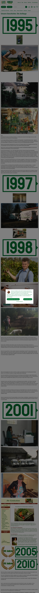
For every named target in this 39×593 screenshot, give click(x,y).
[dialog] (19, 296)
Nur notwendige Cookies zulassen (13, 299)
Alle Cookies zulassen (27, 299)
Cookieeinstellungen (19, 301)
